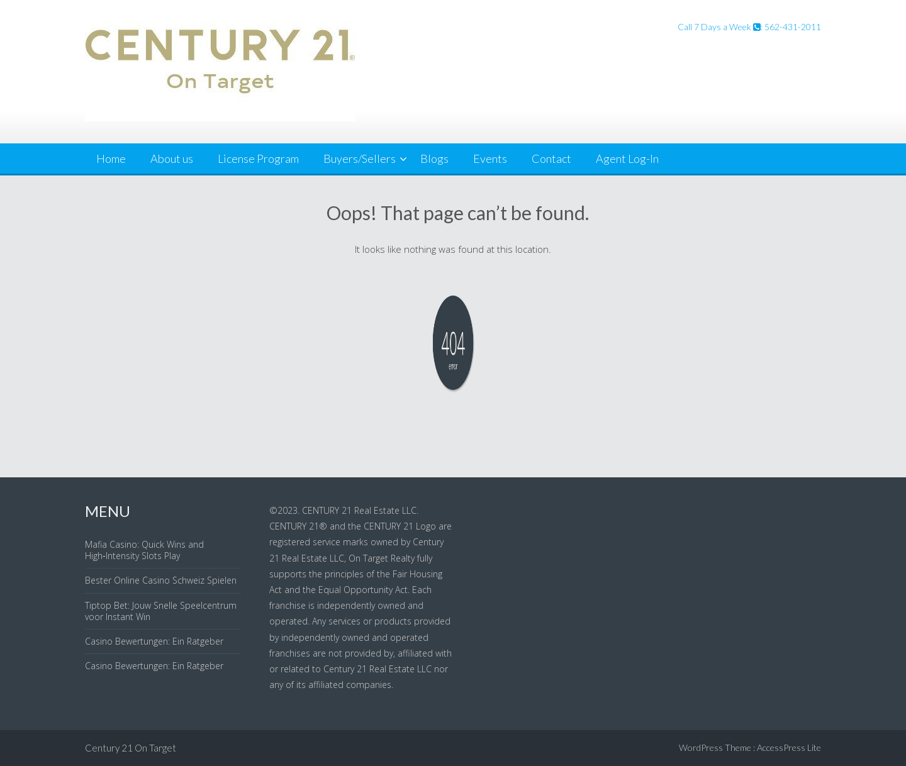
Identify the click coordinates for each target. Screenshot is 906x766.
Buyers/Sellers (359, 158)
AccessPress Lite (789, 747)
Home (111, 158)
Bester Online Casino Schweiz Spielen (161, 580)
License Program (258, 158)
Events (490, 158)
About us (171, 158)
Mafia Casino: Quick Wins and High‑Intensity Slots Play (144, 550)
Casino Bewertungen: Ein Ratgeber (154, 641)
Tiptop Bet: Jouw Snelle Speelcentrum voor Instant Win (161, 611)
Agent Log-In (627, 158)
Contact (551, 158)
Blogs (434, 158)
